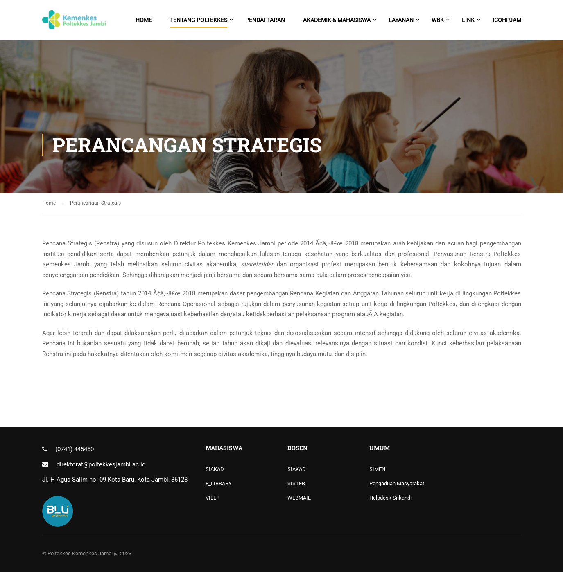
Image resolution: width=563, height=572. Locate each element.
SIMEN (377, 469)
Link (468, 20)
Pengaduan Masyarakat (396, 483)
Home (144, 20)
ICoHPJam (507, 20)
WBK (438, 20)
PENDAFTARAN (265, 20)
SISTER (296, 483)
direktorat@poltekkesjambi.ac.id (101, 464)
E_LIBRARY (219, 483)
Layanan (401, 20)
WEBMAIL (299, 498)
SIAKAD (215, 469)
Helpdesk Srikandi (390, 498)
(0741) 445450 (74, 449)
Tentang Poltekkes (198, 20)
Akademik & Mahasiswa (337, 20)
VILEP (212, 498)
